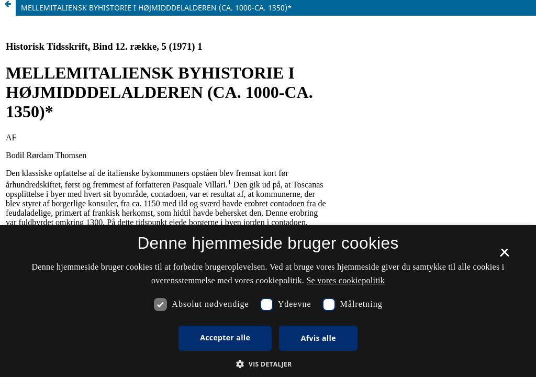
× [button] (504, 256)
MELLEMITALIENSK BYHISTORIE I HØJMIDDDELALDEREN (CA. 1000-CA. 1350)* (156, 8)
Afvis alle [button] (318, 338)
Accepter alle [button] (225, 337)
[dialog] (268, 301)
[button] (268, 364)
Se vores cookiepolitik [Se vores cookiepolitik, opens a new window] (345, 280)
